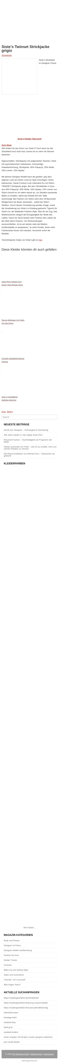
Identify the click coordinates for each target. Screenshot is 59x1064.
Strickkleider (7, 55)
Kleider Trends (10, 960)
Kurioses (8, 965)
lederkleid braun (11, 1012)
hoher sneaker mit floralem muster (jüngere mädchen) (28, 1037)
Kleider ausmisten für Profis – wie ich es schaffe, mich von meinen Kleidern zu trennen (30, 448)
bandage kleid (10, 1017)
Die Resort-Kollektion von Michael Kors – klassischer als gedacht (29, 455)
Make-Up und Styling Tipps (16, 970)
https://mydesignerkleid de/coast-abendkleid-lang (26, 1007)
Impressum (49, 1054)
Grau (4, 412)
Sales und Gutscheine (14, 975)
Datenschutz (36, 1054)
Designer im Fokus (12, 945)
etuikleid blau (10, 1022)
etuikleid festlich (11, 1032)
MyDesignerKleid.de (29, 1061)
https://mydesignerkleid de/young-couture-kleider (26, 1003)
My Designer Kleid (20, 1054)
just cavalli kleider (12, 1042)
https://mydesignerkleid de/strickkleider (21, 998)
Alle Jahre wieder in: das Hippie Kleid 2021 (23, 435)
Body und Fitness (12, 940)
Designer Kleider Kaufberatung (18, 950)
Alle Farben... (29, 927)
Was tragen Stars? (12, 984)
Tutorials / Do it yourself (14, 980)
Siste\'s (10, 412)
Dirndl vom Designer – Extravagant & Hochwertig (26, 430)
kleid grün (8, 1027)
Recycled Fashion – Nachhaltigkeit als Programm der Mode (28, 441)
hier (40, 240)
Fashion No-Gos (11, 955)
